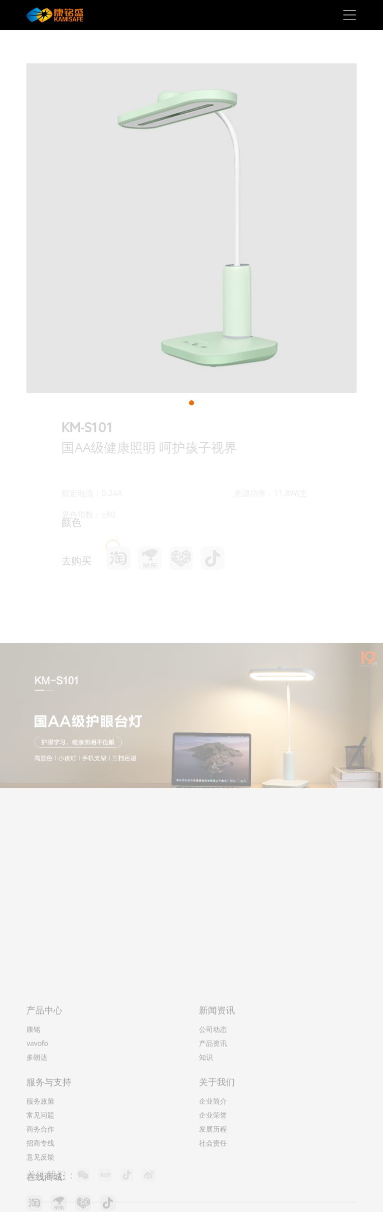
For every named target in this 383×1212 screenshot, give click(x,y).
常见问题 (40, 1203)
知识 (206, 1145)
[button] (191, 402)
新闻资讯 (217, 1098)
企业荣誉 (213, 1203)
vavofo (37, 1131)
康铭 (33, 1117)
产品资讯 (213, 1131)
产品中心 (44, 1098)
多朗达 (36, 1145)
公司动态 (213, 1117)
